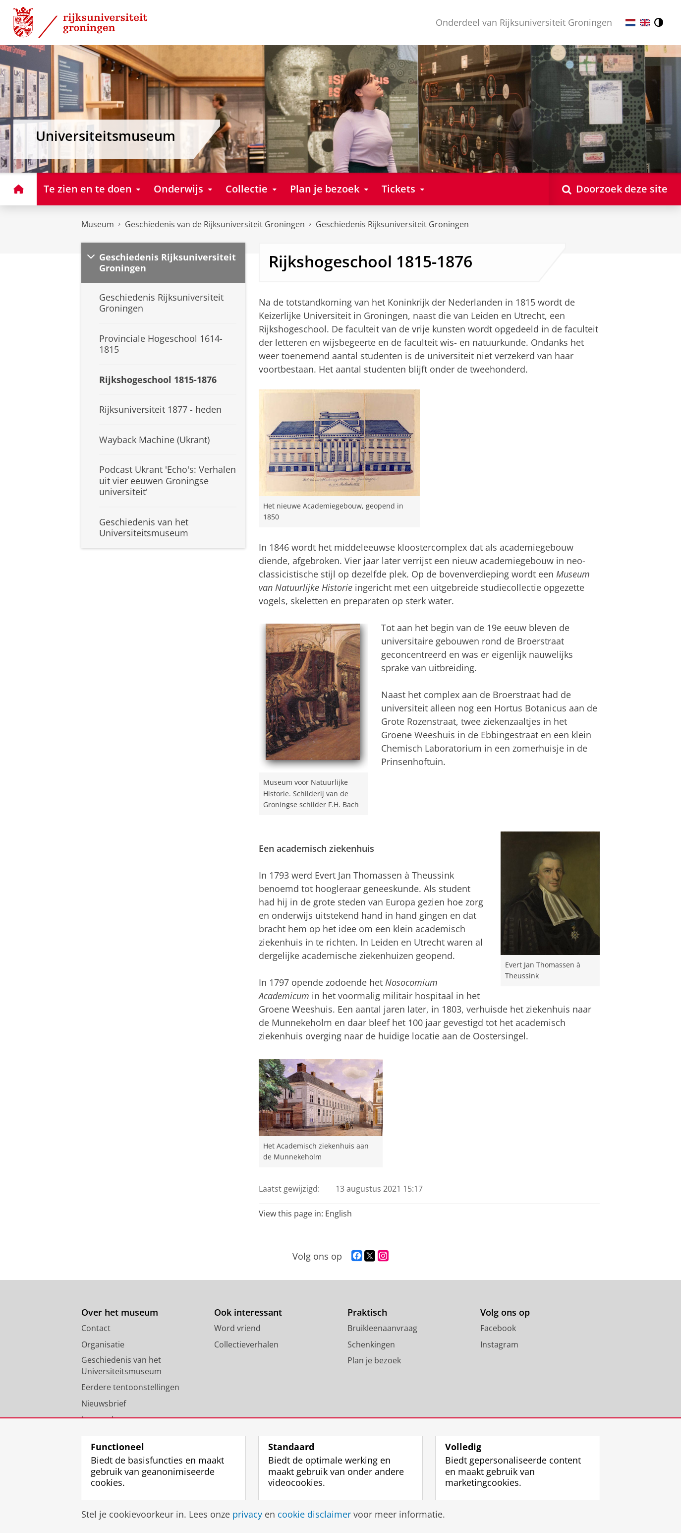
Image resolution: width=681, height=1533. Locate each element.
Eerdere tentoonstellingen (130, 1387)
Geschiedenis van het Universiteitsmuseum (121, 1365)
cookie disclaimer (314, 1514)
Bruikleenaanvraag (382, 1328)
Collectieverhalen (246, 1344)
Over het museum (119, 1312)
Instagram (499, 1344)
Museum (97, 224)
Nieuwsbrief (103, 1403)
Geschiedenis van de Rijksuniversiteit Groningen (215, 224)
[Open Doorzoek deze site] (615, 189)
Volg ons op (505, 1312)
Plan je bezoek (374, 1360)
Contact (96, 1328)
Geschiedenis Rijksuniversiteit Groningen (392, 224)
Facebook (498, 1328)
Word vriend (237, 1328)
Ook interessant (248, 1312)
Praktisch (367, 1312)
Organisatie (102, 1344)
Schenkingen (371, 1344)
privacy (247, 1514)
